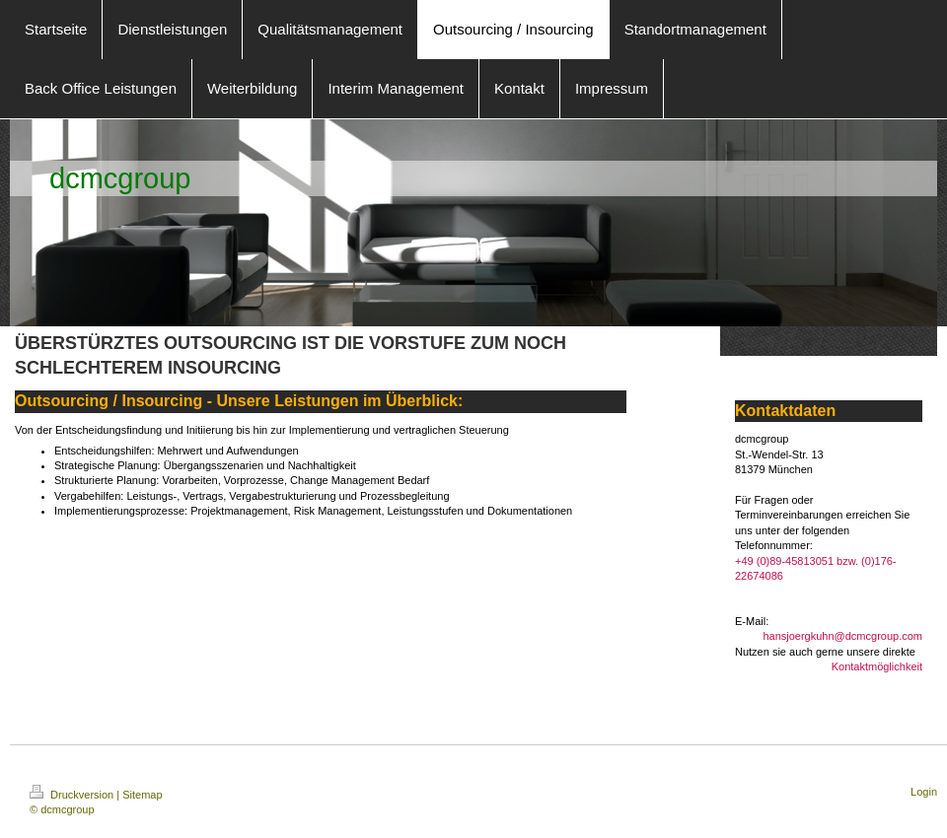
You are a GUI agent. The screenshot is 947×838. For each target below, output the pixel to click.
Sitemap (142, 795)
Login (924, 792)
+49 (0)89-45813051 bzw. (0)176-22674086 (816, 568)
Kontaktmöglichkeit (877, 666)
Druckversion (73, 795)
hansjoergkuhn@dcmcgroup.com (842, 636)
